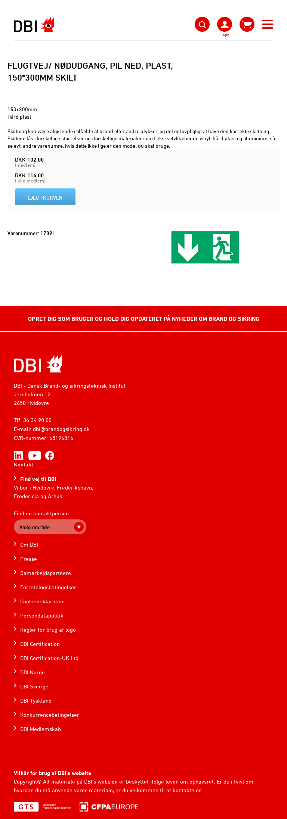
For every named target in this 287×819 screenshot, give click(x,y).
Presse (28, 559)
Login (224, 35)
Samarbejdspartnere (45, 573)
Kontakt (23, 464)
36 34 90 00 (37, 420)
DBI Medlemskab (40, 729)
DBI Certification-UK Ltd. (50, 658)
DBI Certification (40, 644)
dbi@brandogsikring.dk (61, 429)
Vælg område (34, 527)
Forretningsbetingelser (48, 587)
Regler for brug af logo (48, 629)
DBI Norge (32, 672)
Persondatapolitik (42, 615)
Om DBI (29, 544)
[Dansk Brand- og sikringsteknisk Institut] (34, 24)
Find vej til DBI (38, 479)
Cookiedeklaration (42, 601)
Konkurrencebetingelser (49, 715)
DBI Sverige (34, 686)
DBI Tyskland (36, 700)
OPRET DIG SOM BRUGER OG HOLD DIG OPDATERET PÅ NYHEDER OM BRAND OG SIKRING (143, 318)
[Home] (38, 363)
